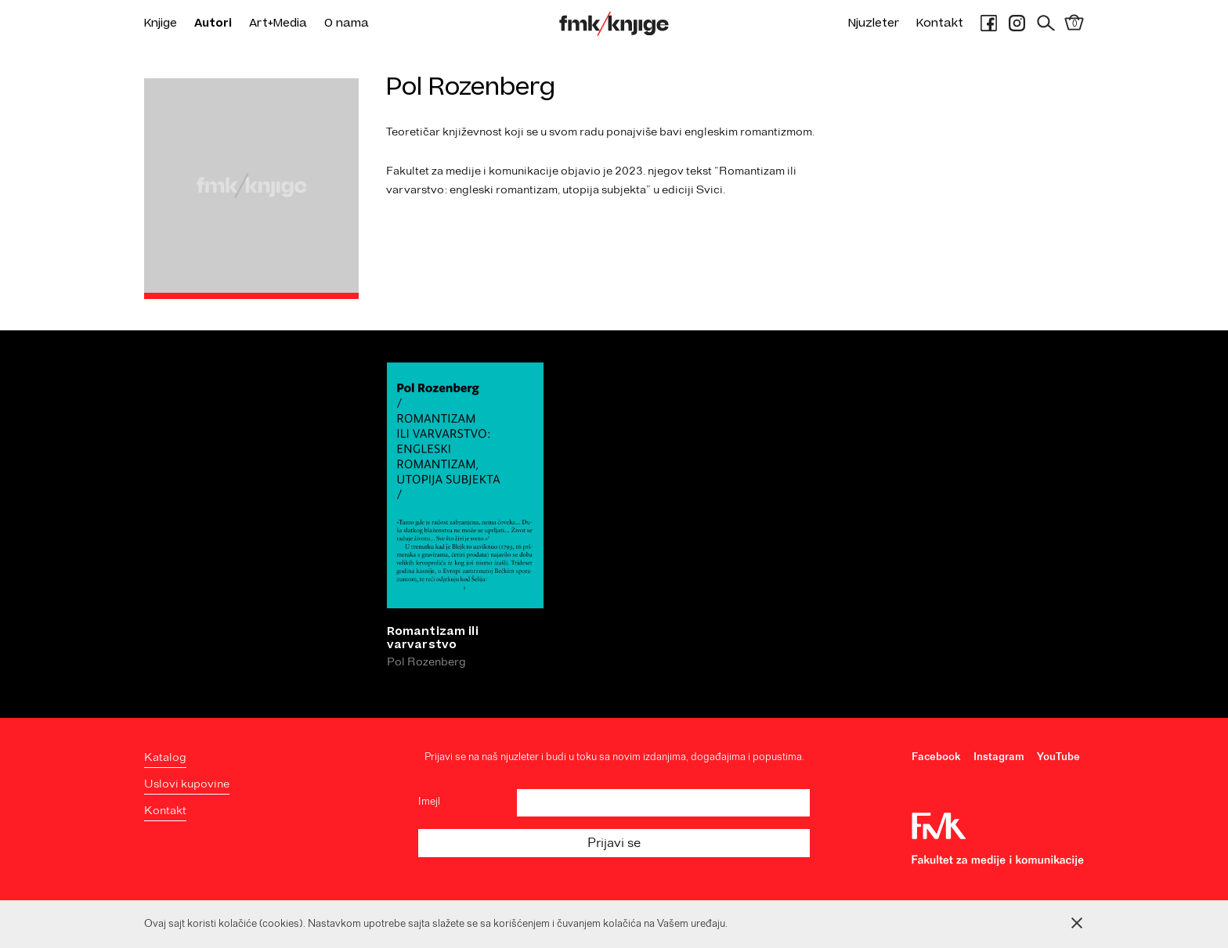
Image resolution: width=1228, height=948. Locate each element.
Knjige (160, 23)
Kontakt (939, 23)
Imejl (429, 801)
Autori (213, 23)
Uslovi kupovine (186, 784)
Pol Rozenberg (426, 664)
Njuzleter (873, 23)
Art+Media (278, 23)
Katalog (165, 758)
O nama (346, 23)
